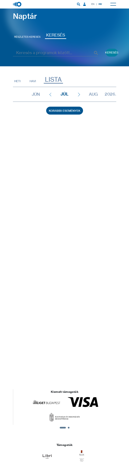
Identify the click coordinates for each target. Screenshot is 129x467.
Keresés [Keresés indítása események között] (112, 52)
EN (93, 4)
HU (100, 4)
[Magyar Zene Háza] (17, 4)
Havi (33, 81)
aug (93, 94)
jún (36, 94)
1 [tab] (63, 427)
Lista (53, 79)
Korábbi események (64, 111)
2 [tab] (68, 427)
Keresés (55, 35)
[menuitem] (79, 4)
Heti (17, 81)
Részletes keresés (27, 36)
